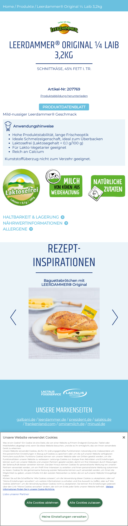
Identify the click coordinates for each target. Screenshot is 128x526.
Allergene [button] (15, 229)
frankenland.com (40, 423)
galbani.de (26, 419)
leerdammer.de (52, 419)
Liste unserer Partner (16, 494)
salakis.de (103, 419)
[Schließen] (124, 437)
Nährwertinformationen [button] (32, 223)
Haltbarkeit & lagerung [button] (31, 217)
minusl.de (96, 423)
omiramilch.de (72, 423)
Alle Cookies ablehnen (42, 502)
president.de (80, 419)
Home (8, 6)
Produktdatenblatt (64, 107)
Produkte (25, 6)
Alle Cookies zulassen (85, 502)
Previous (13, 317)
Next (115, 317)
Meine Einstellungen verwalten (64, 516)
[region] (64, 479)
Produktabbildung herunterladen (64, 96)
